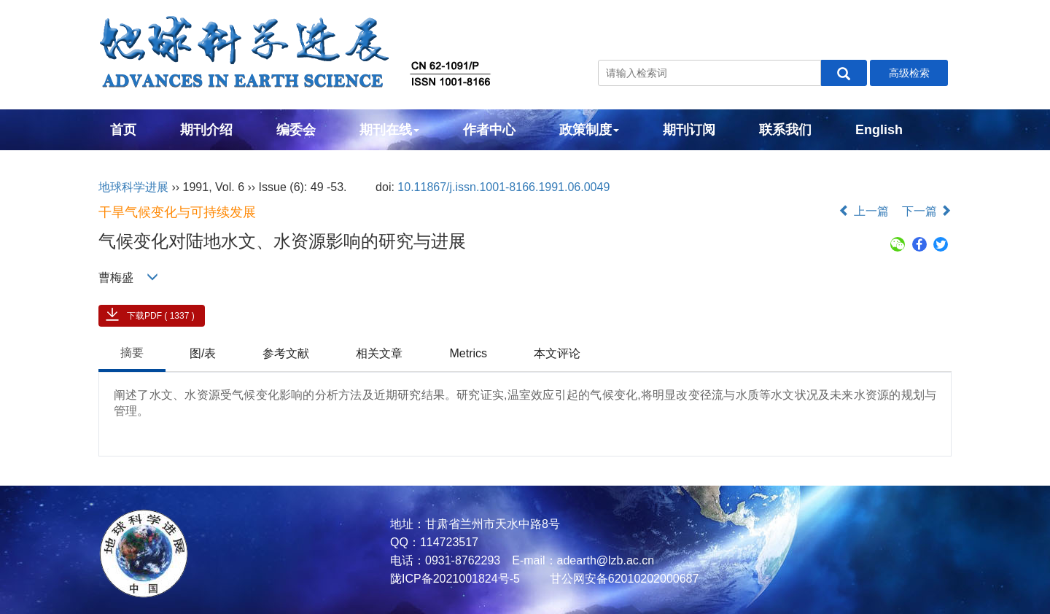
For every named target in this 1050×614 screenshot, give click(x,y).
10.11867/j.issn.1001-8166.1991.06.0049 (503, 187)
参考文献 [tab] (285, 353)
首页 (123, 130)
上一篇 (863, 211)
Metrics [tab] (468, 353)
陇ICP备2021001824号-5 (455, 578)
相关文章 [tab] (379, 353)
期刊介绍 (206, 130)
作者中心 (489, 130)
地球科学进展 (133, 187)
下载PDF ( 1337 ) (161, 316)
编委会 (296, 130)
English (879, 130)
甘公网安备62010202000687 (622, 578)
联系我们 (785, 130)
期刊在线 (389, 130)
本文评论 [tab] (557, 353)
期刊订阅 (689, 130)
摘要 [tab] (132, 352)
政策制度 (589, 130)
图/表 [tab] (203, 353)
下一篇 (927, 211)
